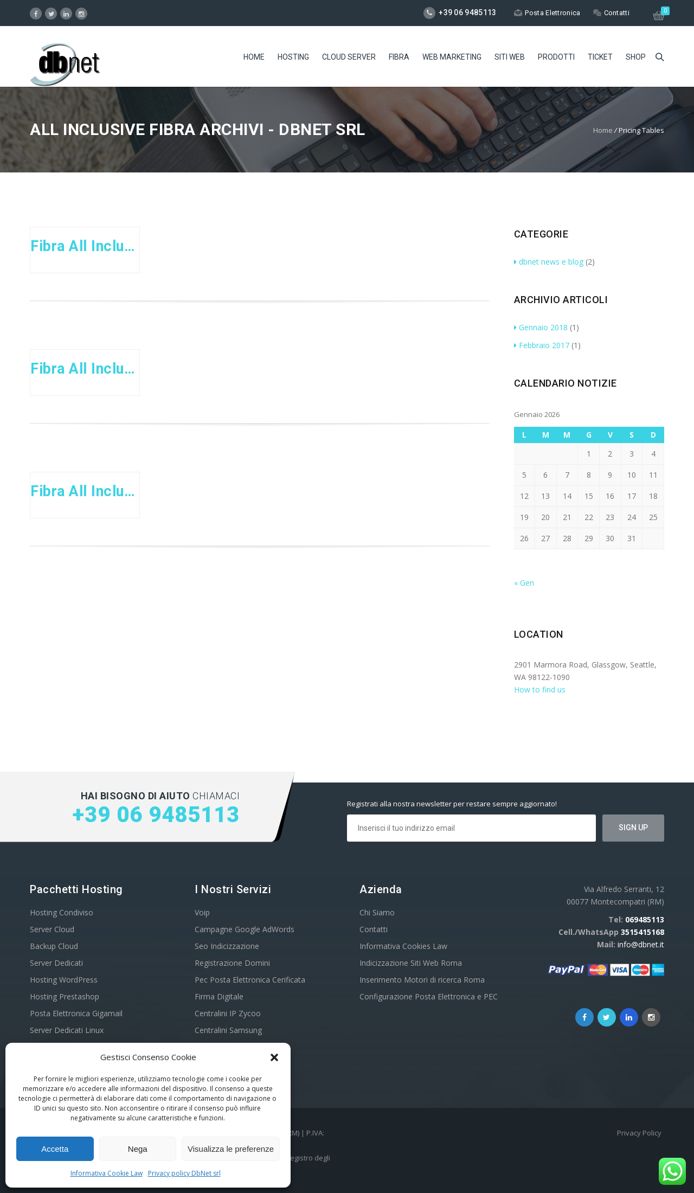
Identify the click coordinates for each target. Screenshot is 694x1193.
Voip (202, 912)
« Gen (524, 583)
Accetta (54, 1148)
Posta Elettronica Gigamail (76, 1013)
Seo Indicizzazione (227, 946)
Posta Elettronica (547, 13)
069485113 (644, 919)
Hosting (293, 57)
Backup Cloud (54, 946)
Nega (137, 1148)
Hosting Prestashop (64, 996)
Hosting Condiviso (61, 912)
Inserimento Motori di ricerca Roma (422, 979)
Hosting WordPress (64, 979)
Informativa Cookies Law (403, 946)
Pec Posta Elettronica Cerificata (250, 979)
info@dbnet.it (641, 944)
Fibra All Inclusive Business (84, 368)
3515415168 (642, 932)
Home (254, 57)
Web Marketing (451, 57)
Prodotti (556, 57)
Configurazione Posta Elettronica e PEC (428, 996)
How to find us (540, 689)
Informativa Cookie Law (106, 1173)
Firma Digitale (219, 996)
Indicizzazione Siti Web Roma (410, 963)
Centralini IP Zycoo (228, 1013)
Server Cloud (52, 929)
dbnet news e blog (548, 261)
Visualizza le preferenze (231, 1148)
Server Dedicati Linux (67, 1030)
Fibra (399, 57)
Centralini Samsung (228, 1030)
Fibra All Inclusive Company (84, 491)
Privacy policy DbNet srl (184, 1173)
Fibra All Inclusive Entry (84, 246)
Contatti (611, 13)
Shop (636, 57)
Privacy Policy (639, 1133)
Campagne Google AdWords (244, 929)
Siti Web (509, 57)
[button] (274, 1057)
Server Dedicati (56, 963)
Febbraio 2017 (541, 345)
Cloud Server (349, 57)
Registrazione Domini (232, 963)
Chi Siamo (377, 912)
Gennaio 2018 (541, 327)
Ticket (600, 57)
